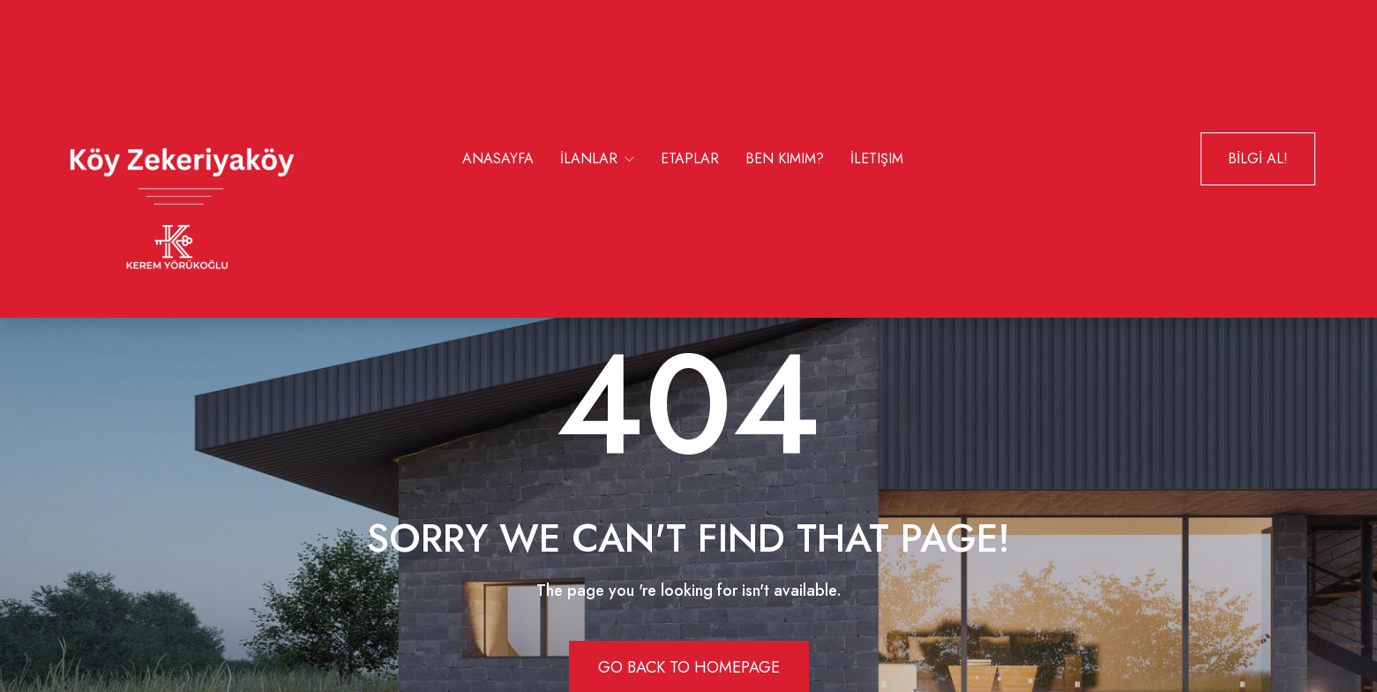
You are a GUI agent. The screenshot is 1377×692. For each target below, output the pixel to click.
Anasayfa (498, 158)
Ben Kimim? (784, 158)
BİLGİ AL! (1258, 158)
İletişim (876, 158)
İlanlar (591, 158)
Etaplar (690, 158)
